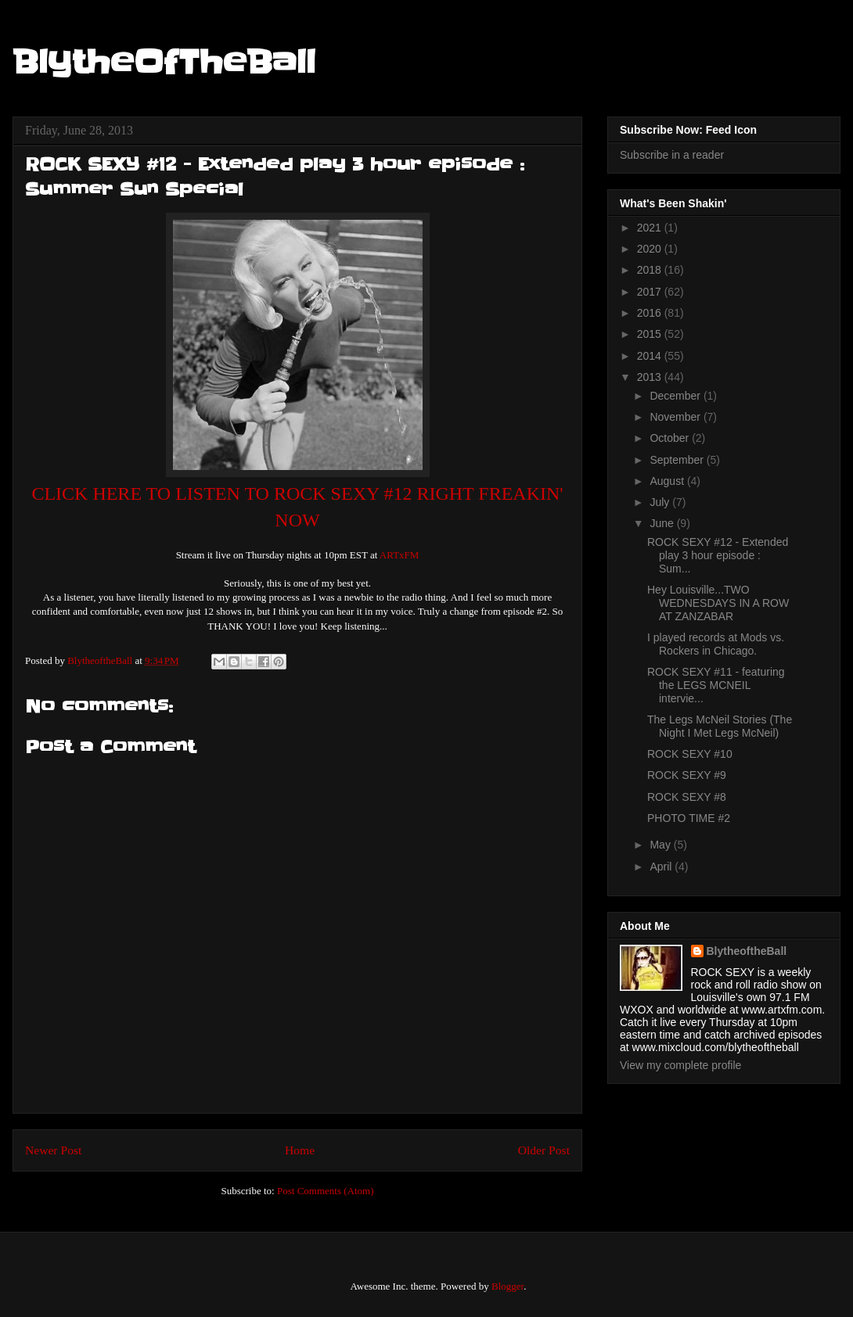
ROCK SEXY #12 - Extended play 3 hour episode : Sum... (717, 555)
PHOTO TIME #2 (688, 818)
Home (300, 1150)
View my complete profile (680, 1065)
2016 (650, 313)
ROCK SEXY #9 (686, 775)
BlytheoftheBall (747, 951)
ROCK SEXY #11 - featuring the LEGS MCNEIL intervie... (716, 685)
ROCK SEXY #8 (686, 797)
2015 (650, 334)
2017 (650, 291)
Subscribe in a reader (672, 155)
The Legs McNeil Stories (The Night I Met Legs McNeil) (719, 726)
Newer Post (53, 1150)
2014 (650, 356)
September (678, 460)
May (661, 844)
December (676, 395)
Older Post (544, 1150)
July (661, 502)
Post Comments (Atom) (325, 1191)
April (662, 866)
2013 (650, 377)
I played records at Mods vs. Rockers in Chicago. (715, 644)
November (676, 417)
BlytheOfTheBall (164, 62)
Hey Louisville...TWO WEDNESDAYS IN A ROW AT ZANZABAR (718, 603)
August (668, 481)
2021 (650, 227)
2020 (650, 248)
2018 (650, 270)
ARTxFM (399, 555)
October (671, 438)
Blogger (507, 1286)
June (663, 523)
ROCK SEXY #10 (689, 754)
